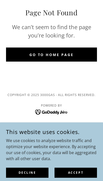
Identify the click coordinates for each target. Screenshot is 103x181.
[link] (51, 111)
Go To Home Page (51, 54)
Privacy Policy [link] (51, 124)
